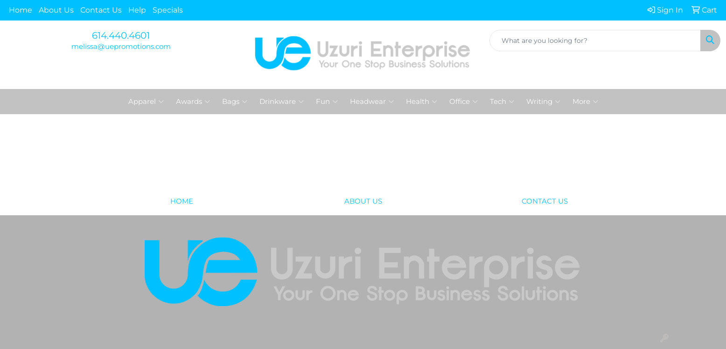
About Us (56, 10)
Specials (168, 10)
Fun (327, 101)
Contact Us (101, 10)
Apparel (146, 101)
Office (463, 101)
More (585, 101)
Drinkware (281, 101)
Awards (193, 101)
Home (20, 10)
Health (421, 101)
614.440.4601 (121, 35)
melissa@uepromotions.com (121, 46)
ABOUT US (363, 201)
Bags (234, 101)
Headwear (372, 101)
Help (137, 10)
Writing (543, 101)
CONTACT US (545, 201)
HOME (181, 201)
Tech (502, 101)
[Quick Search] (595, 40)
